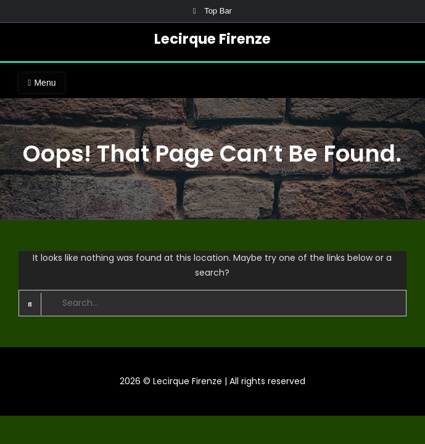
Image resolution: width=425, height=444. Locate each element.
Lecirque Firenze (212, 39)
